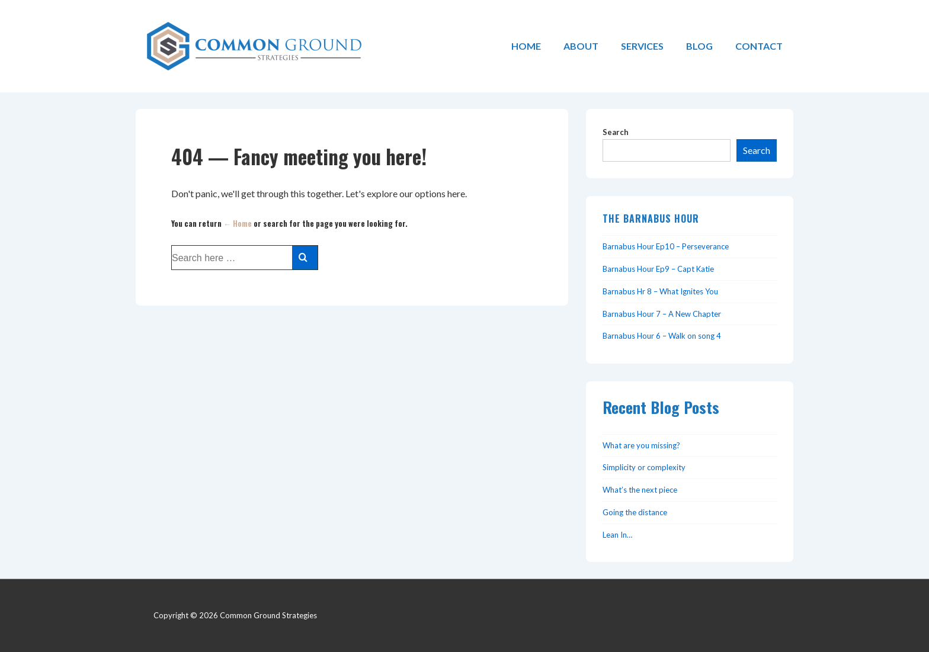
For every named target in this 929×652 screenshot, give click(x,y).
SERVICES (642, 46)
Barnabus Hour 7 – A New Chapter (662, 314)
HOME (526, 46)
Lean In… (617, 534)
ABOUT (580, 46)
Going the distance (635, 512)
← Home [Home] (237, 223)
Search (616, 132)
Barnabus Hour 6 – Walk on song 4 (662, 336)
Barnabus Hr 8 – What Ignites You (660, 291)
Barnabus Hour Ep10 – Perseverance (666, 246)
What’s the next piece (640, 489)
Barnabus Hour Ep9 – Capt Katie (658, 269)
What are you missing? (641, 445)
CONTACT (759, 46)
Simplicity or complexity (644, 467)
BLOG (699, 46)
